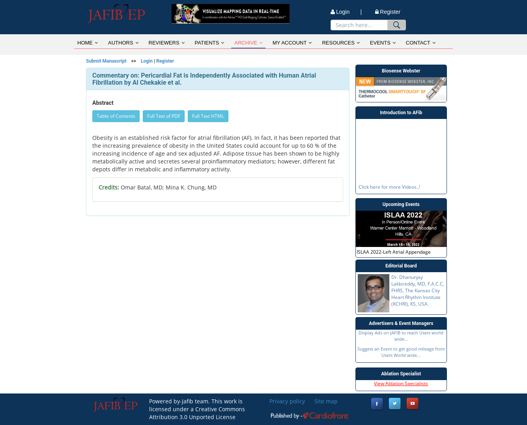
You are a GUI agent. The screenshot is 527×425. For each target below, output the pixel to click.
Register (387, 12)
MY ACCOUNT (292, 43)
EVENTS (383, 43)
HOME (87, 43)
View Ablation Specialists (401, 383)
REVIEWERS (167, 43)
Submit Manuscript (106, 61)
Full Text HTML (208, 116)
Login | (346, 12)
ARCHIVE (248, 43)
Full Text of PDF (163, 116)
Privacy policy (287, 401)
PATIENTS (209, 43)
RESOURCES (340, 43)
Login (147, 61)
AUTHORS (123, 43)
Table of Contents (116, 116)
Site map (326, 401)
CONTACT (420, 43)
